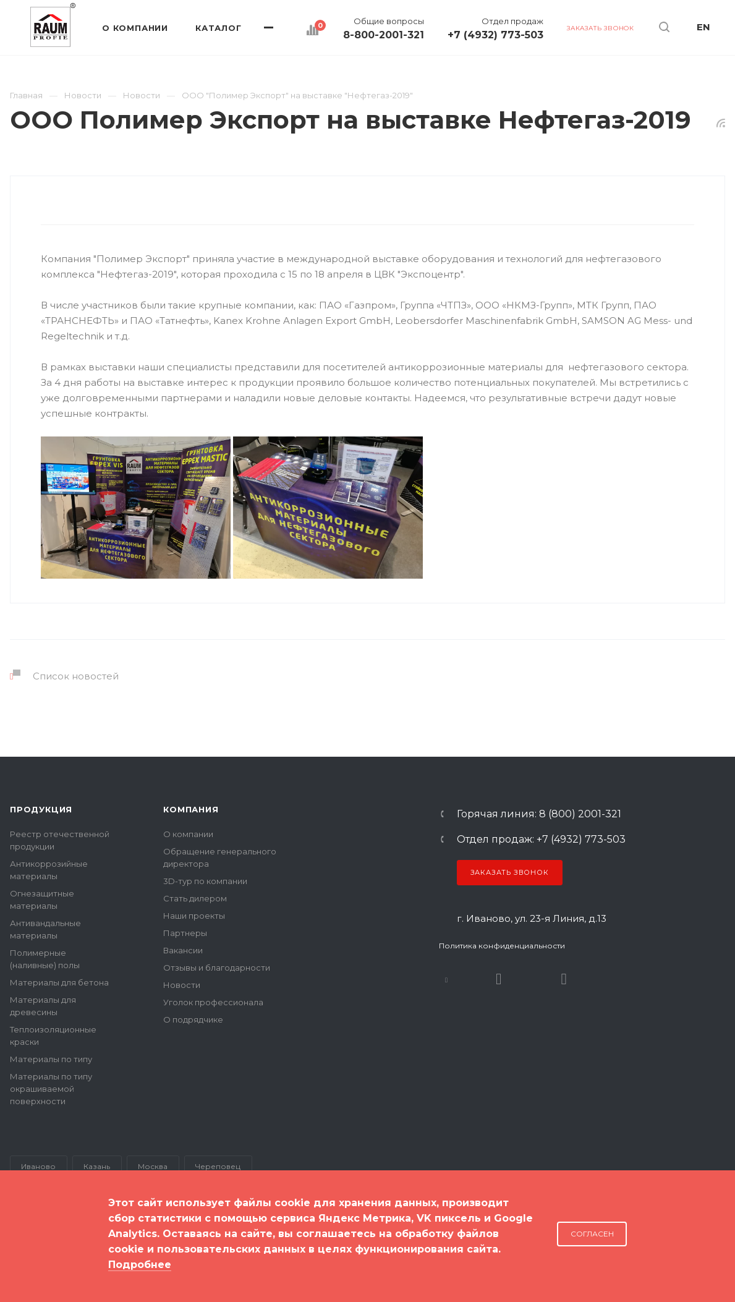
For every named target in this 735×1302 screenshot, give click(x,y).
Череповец (217, 1166)
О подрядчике (193, 1019)
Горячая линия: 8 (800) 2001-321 (539, 814)
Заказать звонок (509, 872)
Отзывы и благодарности (216, 967)
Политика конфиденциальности (502, 945)
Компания (190, 809)
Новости (181, 985)
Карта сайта (35, 1252)
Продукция (41, 809)
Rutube (499, 979)
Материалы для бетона (59, 982)
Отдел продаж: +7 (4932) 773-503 (541, 840)
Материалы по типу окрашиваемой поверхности (51, 1088)
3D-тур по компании (205, 881)
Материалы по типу (51, 1059)
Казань (96, 1166)
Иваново (38, 1166)
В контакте (446, 979)
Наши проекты (194, 916)
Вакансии (183, 950)
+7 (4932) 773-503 (495, 35)
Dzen (564, 979)
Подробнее (139, 1264)
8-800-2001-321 (383, 35)
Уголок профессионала (213, 1002)
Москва (153, 1166)
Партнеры (185, 933)
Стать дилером (195, 898)
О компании (188, 834)
